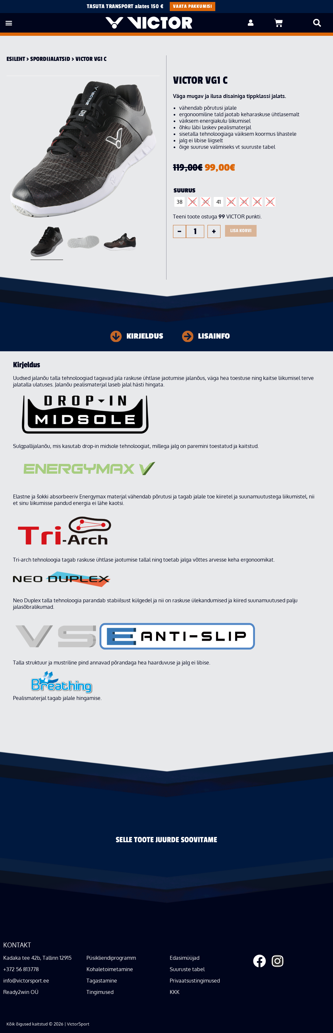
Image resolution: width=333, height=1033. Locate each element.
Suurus (184, 190)
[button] (8, 23)
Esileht (16, 59)
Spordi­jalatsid (50, 59)
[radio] (179, 202)
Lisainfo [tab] (214, 336)
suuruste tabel (258, 147)
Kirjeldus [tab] (145, 336)
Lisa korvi (240, 230)
